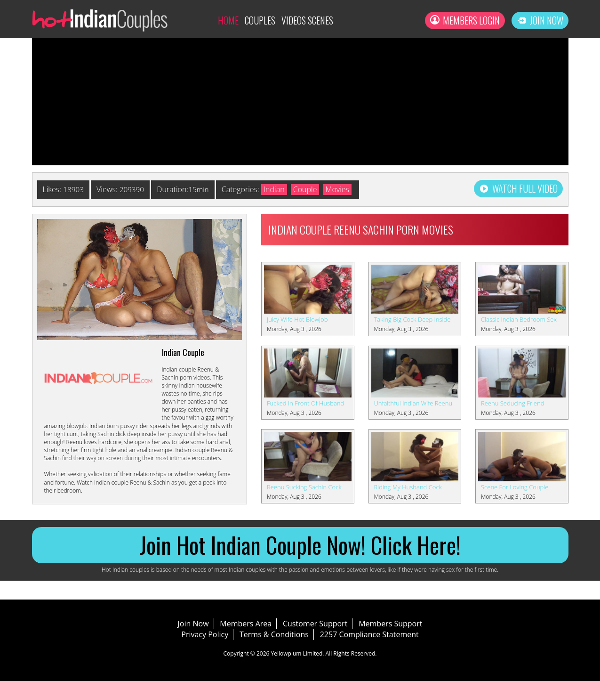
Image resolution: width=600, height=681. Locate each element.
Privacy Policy (204, 634)
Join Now (540, 20)
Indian (277, 189)
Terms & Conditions (274, 634)
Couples (260, 20)
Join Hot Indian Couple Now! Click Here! (300, 544)
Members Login (465, 20)
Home (228, 20)
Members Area (246, 623)
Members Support (390, 623)
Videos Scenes (307, 20)
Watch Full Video (518, 188)
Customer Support (315, 623)
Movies (340, 189)
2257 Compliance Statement (369, 634)
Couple (308, 189)
